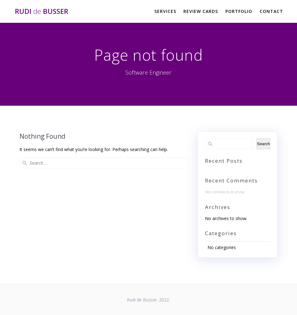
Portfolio (238, 11)
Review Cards (200, 11)
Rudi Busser (41, 11)
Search (263, 143)
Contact (271, 11)
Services (165, 11)
